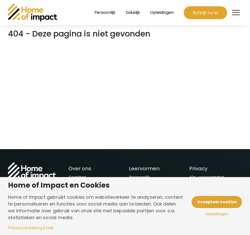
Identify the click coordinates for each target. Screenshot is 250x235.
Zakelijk (133, 12)
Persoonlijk (105, 12)
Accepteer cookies (217, 202)
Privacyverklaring (25, 228)
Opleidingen (162, 12)
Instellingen (216, 214)
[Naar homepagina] (33, 12)
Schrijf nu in (205, 13)
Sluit (50, 228)
